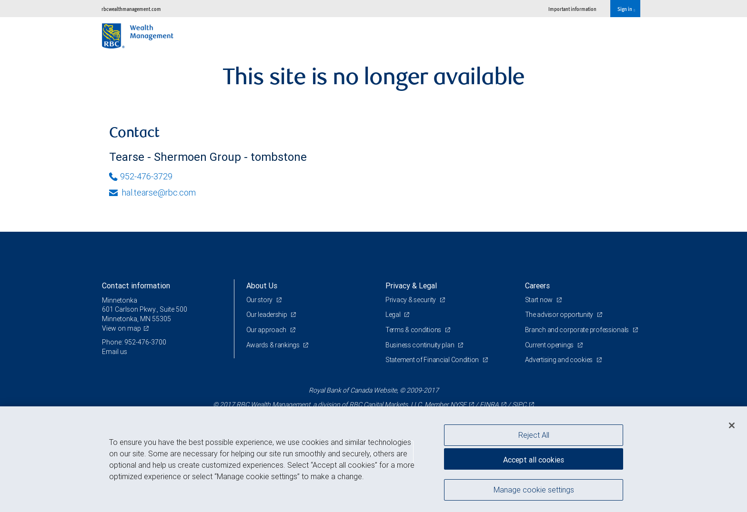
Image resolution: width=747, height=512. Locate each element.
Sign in (626, 9)
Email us (114, 351)
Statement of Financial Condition (432, 359)
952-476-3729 (140, 176)
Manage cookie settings (534, 489)
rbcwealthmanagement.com (131, 9)
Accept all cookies (533, 459)
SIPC (519, 404)
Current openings (550, 345)
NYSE (458, 404)
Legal (393, 314)
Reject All (533, 435)
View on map (121, 328)
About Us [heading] (261, 285)
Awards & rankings (273, 345)
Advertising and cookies (559, 359)
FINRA (489, 404)
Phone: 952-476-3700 (134, 342)
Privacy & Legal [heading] (411, 285)
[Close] (731, 425)
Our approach (267, 329)
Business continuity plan (420, 345)
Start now (539, 299)
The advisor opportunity (560, 314)
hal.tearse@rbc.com (152, 192)
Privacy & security (411, 299)
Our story (260, 299)
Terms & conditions (414, 329)
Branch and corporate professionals (577, 329)
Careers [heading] (537, 285)
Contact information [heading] (136, 285)
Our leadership (267, 314)
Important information (572, 9)
